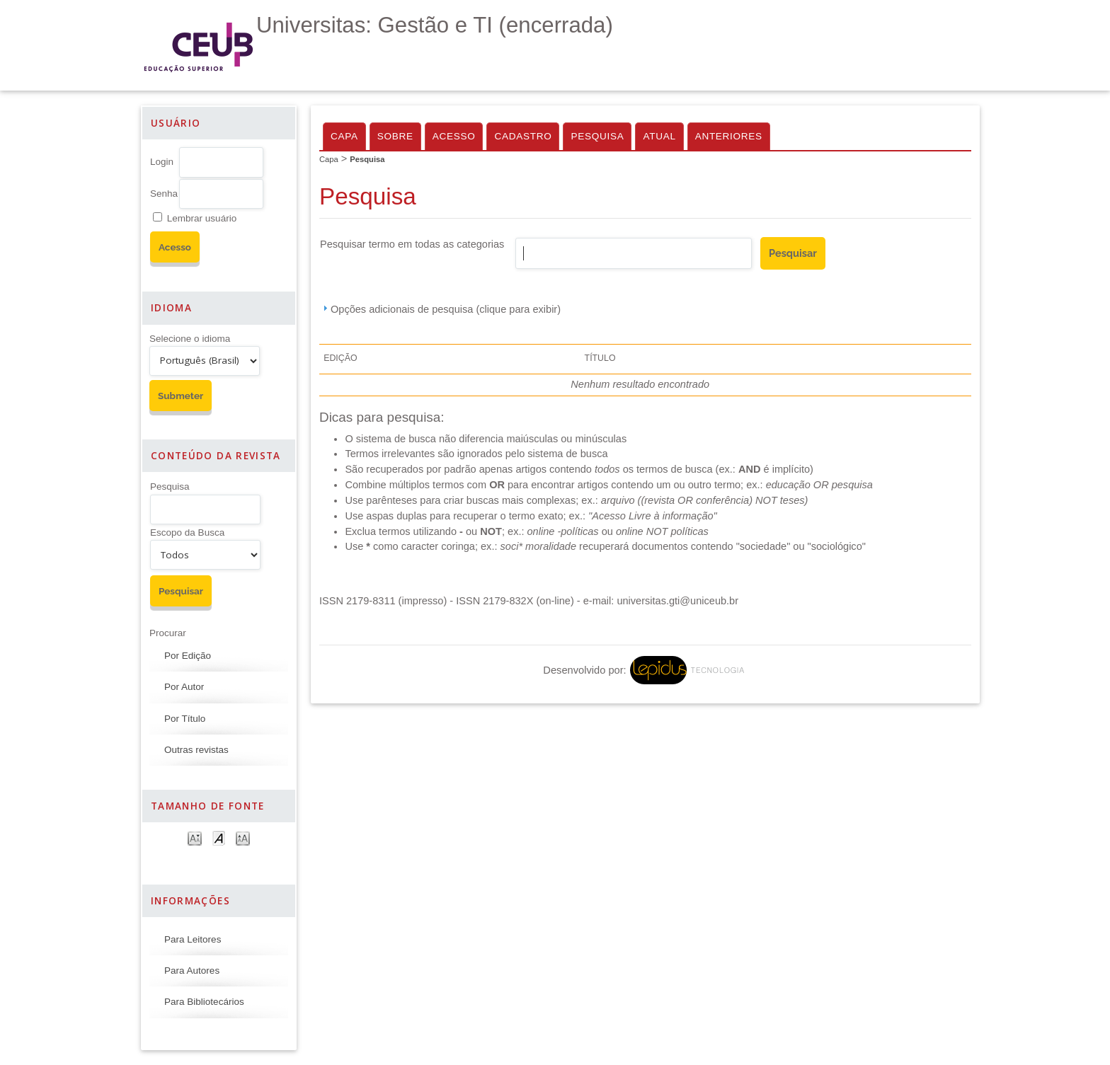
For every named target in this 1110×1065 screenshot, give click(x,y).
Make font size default (219, 837)
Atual (659, 136)
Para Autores (191, 970)
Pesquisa (170, 486)
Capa (344, 136)
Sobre (395, 136)
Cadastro (522, 136)
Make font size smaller (195, 837)
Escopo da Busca (187, 532)
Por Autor (184, 686)
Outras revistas (196, 749)
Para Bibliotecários (204, 1001)
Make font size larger (243, 837)
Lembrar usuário (201, 218)
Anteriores (728, 136)
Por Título (184, 718)
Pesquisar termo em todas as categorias (412, 244)
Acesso (454, 136)
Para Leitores (192, 939)
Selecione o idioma (189, 338)
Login (161, 161)
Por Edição (187, 655)
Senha (164, 193)
